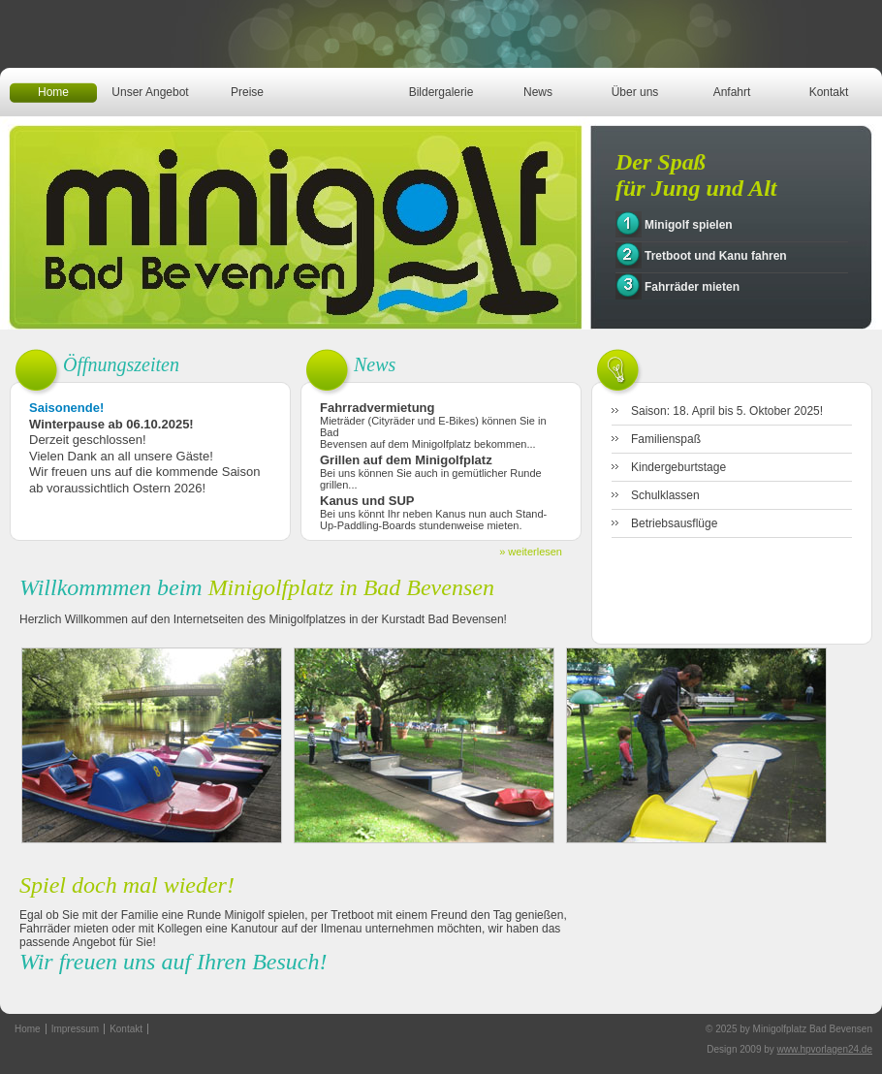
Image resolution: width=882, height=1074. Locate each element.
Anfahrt (732, 92)
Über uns (635, 92)
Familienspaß (666, 439)
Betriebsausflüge (674, 523)
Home (53, 92)
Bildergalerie (441, 92)
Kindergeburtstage (678, 467)
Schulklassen (665, 495)
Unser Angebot (149, 92)
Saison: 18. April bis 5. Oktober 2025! (727, 411)
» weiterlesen (530, 551)
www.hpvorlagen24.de (824, 1049)
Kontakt (829, 92)
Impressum (75, 1029)
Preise (247, 92)
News (537, 92)
